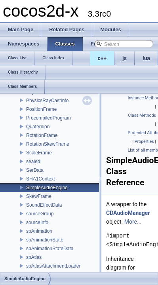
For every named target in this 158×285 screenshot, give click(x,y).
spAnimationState (44, 240)
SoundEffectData (44, 205)
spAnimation (39, 231)
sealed (33, 161)
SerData (35, 170)
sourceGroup (39, 214)
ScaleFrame (39, 153)
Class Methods (142, 115)
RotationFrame (41, 135)
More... (132, 221)
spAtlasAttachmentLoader (53, 266)
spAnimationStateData (49, 248)
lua (146, 58)
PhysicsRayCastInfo (47, 100)
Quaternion (37, 126)
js (124, 58)
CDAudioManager (128, 213)
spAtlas (34, 257)
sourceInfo (37, 222)
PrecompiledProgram (48, 118)
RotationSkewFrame (47, 144)
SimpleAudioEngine (47, 187)
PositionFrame (41, 109)
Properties (144, 141)
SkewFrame (38, 196)
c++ (102, 58)
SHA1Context (40, 179)
